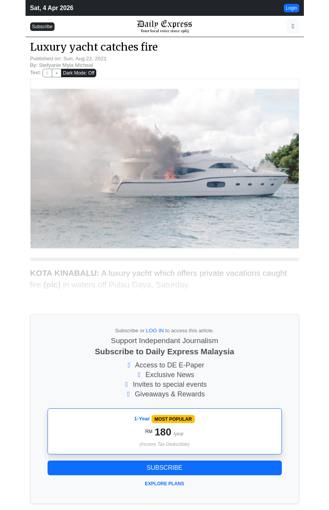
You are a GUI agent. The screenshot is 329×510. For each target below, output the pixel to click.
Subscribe (42, 26)
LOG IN (155, 330)
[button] (293, 26)
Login (291, 8)
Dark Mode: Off (78, 73)
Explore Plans (164, 483)
